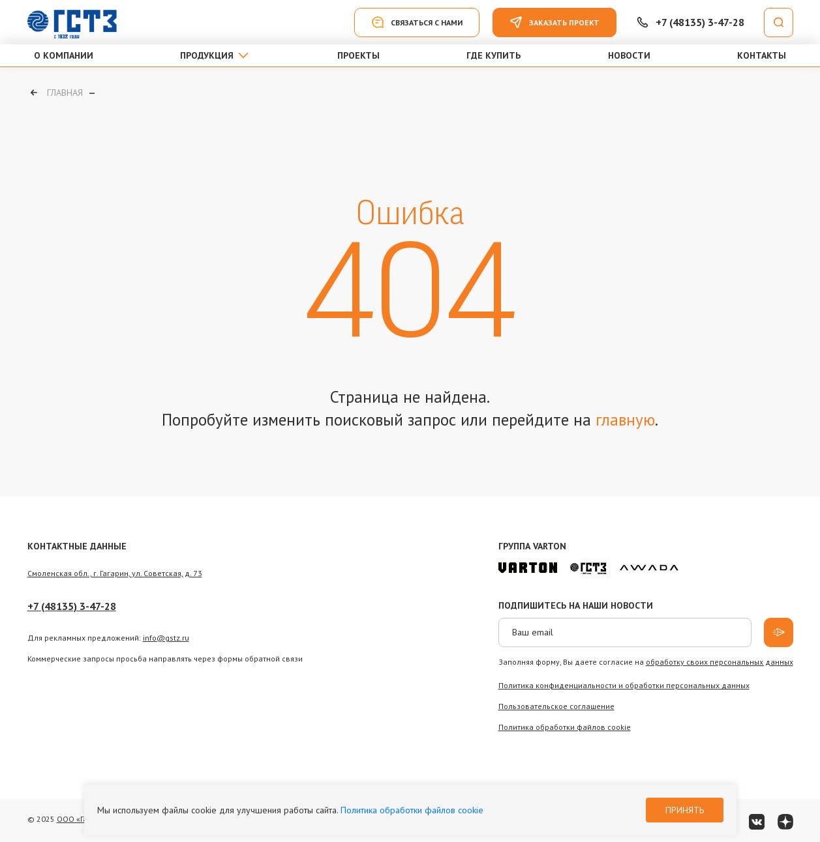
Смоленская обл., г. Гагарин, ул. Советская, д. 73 (114, 573)
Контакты (761, 55)
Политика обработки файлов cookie (412, 810)
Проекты (358, 55)
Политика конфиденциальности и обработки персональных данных (624, 685)
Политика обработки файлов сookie (564, 727)
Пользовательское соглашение (556, 706)
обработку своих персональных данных (719, 662)
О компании (63, 55)
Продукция (207, 55)
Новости (629, 55)
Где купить (493, 55)
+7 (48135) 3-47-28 (71, 606)
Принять (684, 810)
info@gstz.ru (166, 638)
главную (625, 419)
